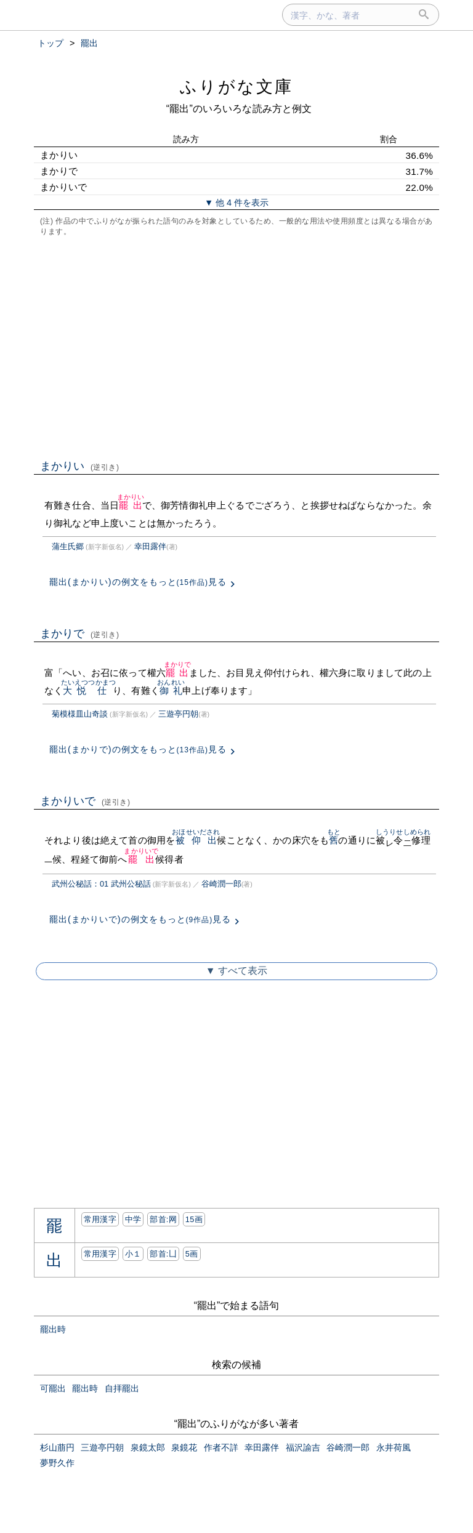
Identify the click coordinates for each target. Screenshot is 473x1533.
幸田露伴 (150, 546)
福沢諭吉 (303, 1447)
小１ (133, 1253)
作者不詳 (221, 1447)
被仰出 (196, 840)
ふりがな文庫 (236, 86)
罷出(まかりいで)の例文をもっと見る (140, 919)
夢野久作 (57, 1463)
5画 (191, 1253)
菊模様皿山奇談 (80, 713)
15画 (194, 1219)
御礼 (171, 690)
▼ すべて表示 (236, 970)
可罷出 (53, 1388)
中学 (133, 1219)
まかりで (79, 633)
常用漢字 (100, 1219)
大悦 (75, 690)
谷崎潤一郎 (221, 883)
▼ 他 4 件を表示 (236, 202)
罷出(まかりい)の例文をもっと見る (138, 582)
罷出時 (53, 1329)
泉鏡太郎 (148, 1447)
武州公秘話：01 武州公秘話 (101, 883)
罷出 (131, 505)
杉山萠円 (57, 1447)
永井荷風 (393, 1447)
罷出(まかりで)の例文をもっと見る (138, 749)
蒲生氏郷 (68, 546)
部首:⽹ (163, 1219)
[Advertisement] (236, 346)
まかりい (79, 466)
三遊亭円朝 (178, 713)
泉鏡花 (184, 1447)
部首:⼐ (163, 1253)
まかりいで (85, 801)
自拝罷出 (122, 1388)
